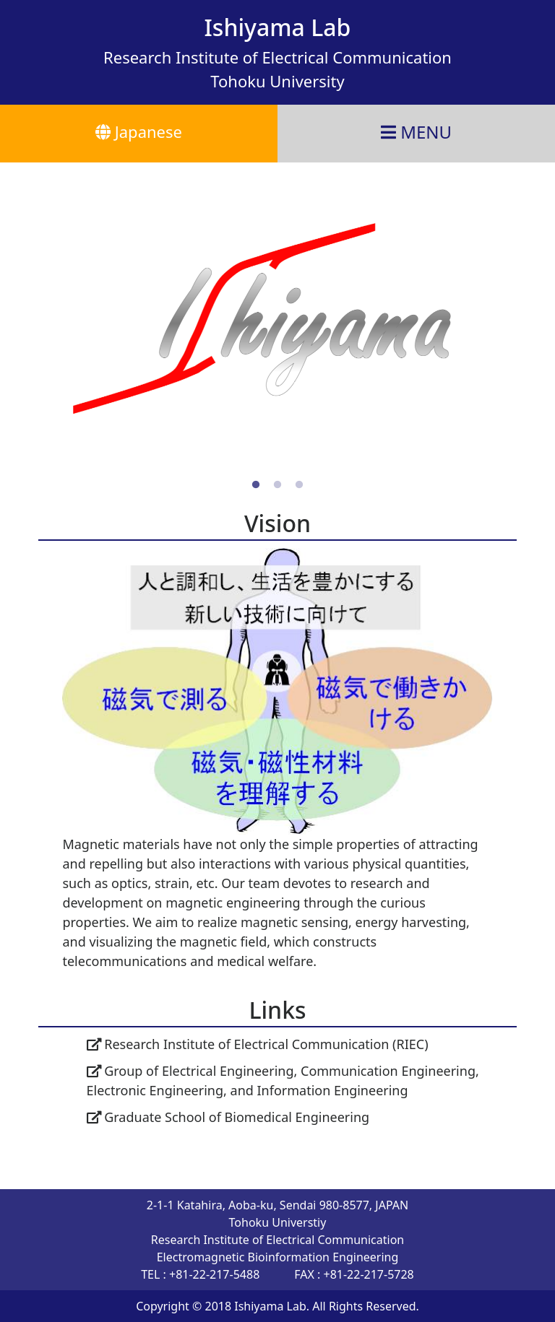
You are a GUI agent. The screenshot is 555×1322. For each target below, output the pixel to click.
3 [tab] (299, 485)
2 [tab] (277, 485)
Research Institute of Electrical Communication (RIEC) (258, 1044)
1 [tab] (256, 485)
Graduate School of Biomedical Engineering (228, 1117)
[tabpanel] (277, 318)
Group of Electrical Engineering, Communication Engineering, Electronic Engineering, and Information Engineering (283, 1080)
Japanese (138, 131)
